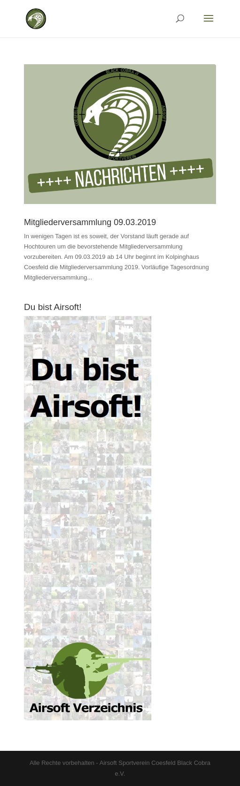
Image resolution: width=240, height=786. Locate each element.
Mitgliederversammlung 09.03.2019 (90, 222)
